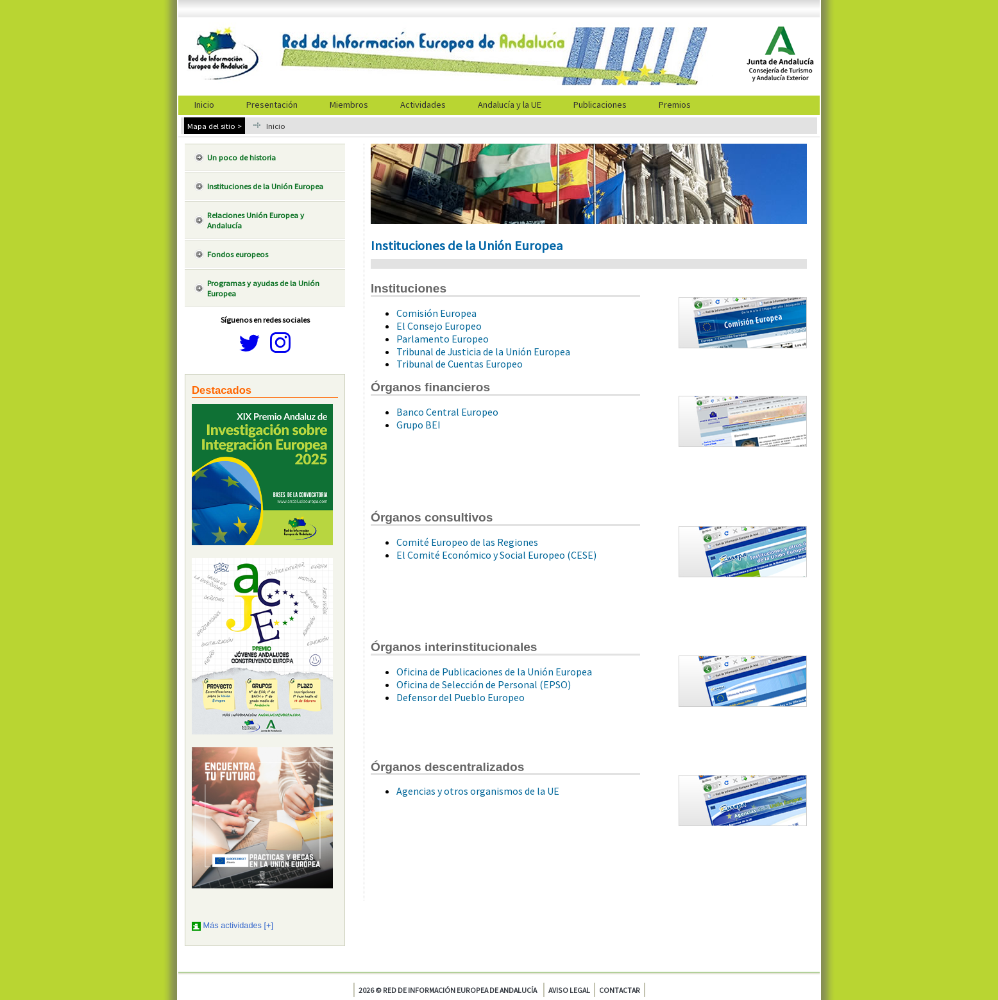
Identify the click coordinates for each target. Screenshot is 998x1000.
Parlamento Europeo (442, 338)
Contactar (619, 990)
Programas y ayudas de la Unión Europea (263, 288)
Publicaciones (600, 104)
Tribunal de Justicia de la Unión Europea (483, 351)
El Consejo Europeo (439, 325)
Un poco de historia (241, 157)
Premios (675, 104)
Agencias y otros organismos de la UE (477, 790)
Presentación (272, 104)
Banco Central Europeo (447, 411)
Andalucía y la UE (509, 104)
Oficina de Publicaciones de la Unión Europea (494, 671)
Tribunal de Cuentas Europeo (459, 363)
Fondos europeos (237, 254)
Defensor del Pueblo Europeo (460, 697)
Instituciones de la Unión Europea (265, 186)
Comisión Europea (436, 313)
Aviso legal (569, 990)
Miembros (349, 104)
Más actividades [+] (238, 925)
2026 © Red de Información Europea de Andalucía (448, 990)
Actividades (423, 104)
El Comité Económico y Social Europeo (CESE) (496, 554)
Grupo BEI (418, 424)
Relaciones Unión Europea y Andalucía (255, 220)
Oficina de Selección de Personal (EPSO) (483, 684)
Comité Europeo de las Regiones (467, 542)
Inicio (204, 104)
